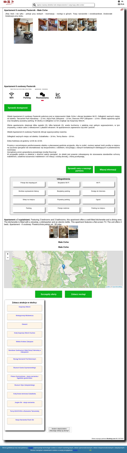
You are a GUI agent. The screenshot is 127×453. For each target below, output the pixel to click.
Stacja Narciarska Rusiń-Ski (24, 420)
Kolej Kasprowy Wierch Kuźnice (24, 333)
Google (30, 448)
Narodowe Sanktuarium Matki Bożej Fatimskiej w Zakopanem (24, 351)
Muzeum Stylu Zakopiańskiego (25, 385)
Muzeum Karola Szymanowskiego (24, 368)
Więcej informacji (108, 170)
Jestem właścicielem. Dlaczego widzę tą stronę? (59, 430)
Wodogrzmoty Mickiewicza (24, 315)
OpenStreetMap (117, 287)
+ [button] (7, 254)
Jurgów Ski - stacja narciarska (24, 402)
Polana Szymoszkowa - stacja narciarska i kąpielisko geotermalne (24, 377)
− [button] (7, 258)
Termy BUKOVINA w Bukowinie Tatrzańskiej (24, 411)
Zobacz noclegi (78, 294)
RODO (75, 450)
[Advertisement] (63, 64)
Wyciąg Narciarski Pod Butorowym (24, 359)
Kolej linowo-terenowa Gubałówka (24, 394)
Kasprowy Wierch (24, 307)
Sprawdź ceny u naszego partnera (79, 169)
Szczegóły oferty (48, 294)
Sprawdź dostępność (18, 108)
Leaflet (108, 287)
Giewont (24, 324)
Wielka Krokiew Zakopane (24, 342)
